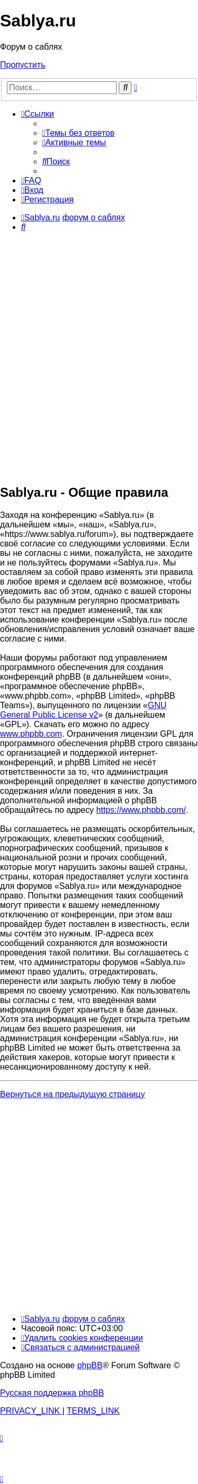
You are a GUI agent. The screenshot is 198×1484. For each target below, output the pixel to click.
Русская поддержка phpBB (52, 1392)
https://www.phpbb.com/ (141, 809)
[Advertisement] (99, 375)
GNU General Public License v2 (83, 710)
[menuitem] (78, 132)
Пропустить (22, 64)
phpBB (89, 1365)
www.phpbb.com (31, 733)
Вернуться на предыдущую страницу (72, 1094)
